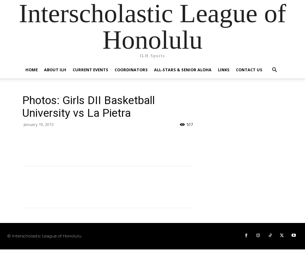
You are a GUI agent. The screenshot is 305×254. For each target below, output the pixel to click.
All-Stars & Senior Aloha (183, 69)
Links (224, 69)
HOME (31, 69)
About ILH (55, 69)
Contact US (249, 69)
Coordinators (131, 69)
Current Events (90, 69)
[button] (274, 70)
